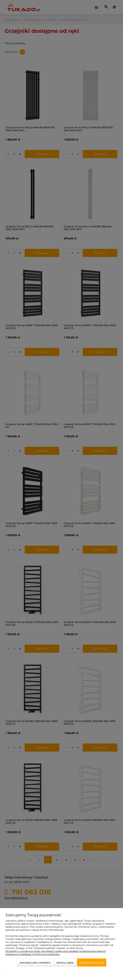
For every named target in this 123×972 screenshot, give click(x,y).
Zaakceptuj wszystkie (92, 962)
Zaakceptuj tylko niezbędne (34, 962)
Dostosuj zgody (65, 962)
